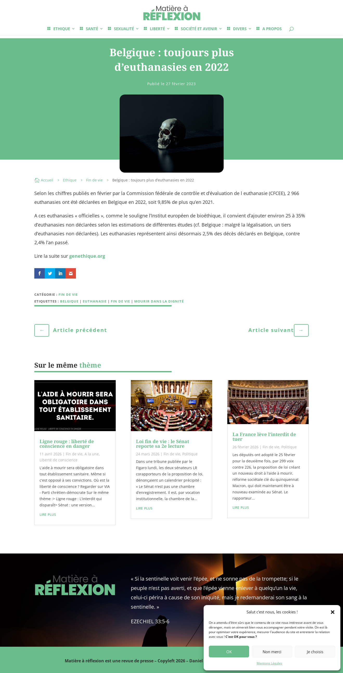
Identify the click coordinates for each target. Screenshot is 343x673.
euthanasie (95, 301)
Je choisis (315, 651)
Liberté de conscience (58, 459)
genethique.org (87, 256)
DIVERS (240, 29)
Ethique (69, 180)
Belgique (69, 301)
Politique (190, 453)
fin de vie (120, 301)
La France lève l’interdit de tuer (264, 436)
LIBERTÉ (157, 29)
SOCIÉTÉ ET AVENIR (199, 29)
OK (229, 651)
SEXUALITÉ (124, 29)
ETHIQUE (61, 29)
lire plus (48, 514)
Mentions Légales (269, 663)
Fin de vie (94, 180)
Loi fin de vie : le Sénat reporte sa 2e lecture (162, 443)
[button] (332, 612)
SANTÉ (92, 29)
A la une (92, 453)
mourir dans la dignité (159, 301)
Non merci (272, 651)
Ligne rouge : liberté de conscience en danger (67, 443)
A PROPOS (272, 29)
